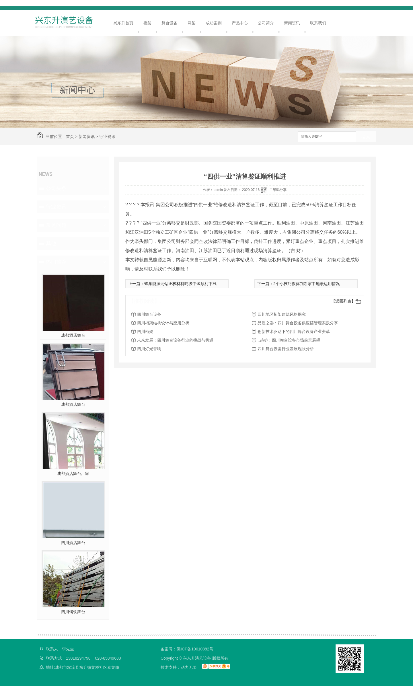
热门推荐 (56, 262)
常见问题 (56, 225)
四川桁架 (145, 331)
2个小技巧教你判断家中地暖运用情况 (306, 283)
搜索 (365, 137)
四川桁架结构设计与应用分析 (163, 323)
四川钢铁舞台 (73, 611)
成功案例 (214, 23)
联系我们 (318, 23)
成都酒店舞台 (73, 335)
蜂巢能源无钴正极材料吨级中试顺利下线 (180, 283)
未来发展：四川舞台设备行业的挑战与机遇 (175, 340)
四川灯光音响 (149, 348)
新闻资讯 (292, 23)
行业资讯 (107, 136)
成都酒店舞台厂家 (73, 473)
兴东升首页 (123, 23)
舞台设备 (169, 23)
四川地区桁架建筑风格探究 (282, 314)
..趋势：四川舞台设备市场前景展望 (289, 340)
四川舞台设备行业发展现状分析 (286, 348)
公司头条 (56, 188)
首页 (70, 136)
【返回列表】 (343, 301)
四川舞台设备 (149, 314)
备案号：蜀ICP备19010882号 (187, 649)
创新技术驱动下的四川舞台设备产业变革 (294, 331)
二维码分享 (278, 190)
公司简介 (266, 23)
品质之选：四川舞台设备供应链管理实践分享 (298, 323)
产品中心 (240, 23)
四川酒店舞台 (73, 542)
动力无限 (189, 667)
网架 (192, 23)
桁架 (147, 23)
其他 (51, 243)
